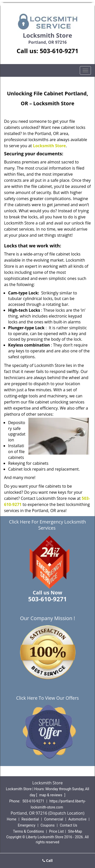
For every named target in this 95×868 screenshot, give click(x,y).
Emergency (26, 825)
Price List (56, 831)
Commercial (53, 819)
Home (11, 819)
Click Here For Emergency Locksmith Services (47, 525)
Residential (30, 819)
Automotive (77, 819)
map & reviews (51, 795)
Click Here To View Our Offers (47, 698)
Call (47, 860)
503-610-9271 (59, 51)
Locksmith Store (49, 145)
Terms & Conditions (28, 831)
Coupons (48, 825)
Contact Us (68, 825)
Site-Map (75, 831)
